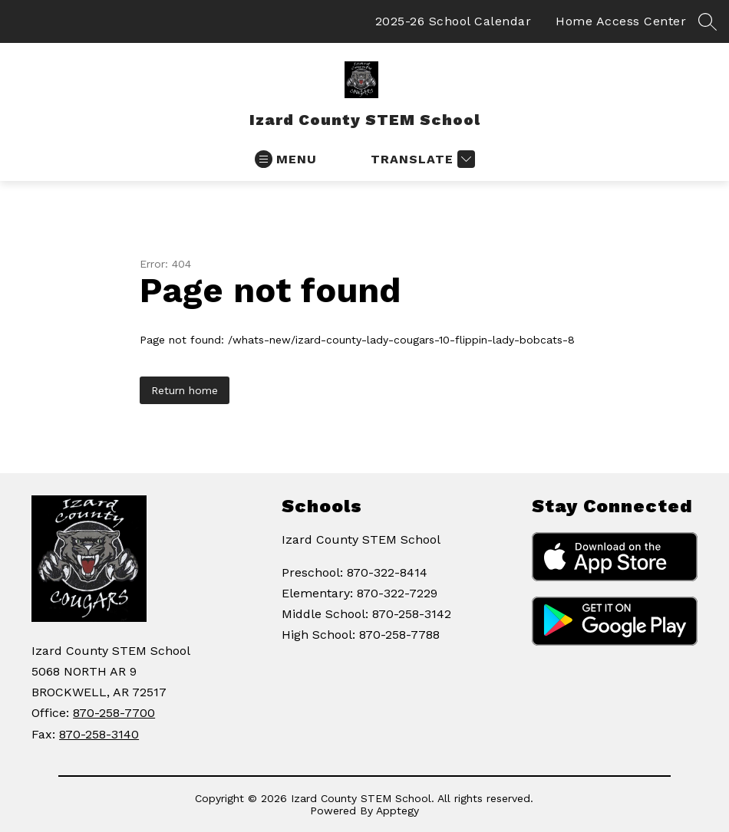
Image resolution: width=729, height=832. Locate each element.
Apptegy (397, 810)
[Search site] (707, 21)
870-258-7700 (114, 712)
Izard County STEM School (361, 539)
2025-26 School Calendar (453, 21)
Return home (184, 390)
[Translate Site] (421, 159)
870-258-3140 (99, 734)
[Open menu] (286, 159)
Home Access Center (621, 21)
